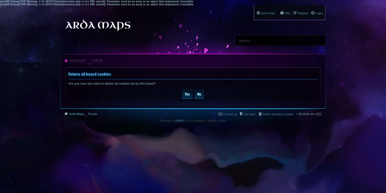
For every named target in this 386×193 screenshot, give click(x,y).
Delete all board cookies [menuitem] (278, 114)
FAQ (287, 13)
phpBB (179, 120)
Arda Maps (77, 60)
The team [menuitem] (249, 114)
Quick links (268, 13)
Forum (97, 60)
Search (319, 40)
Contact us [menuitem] (230, 114)
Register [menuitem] (303, 13)
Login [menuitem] (318, 13)
